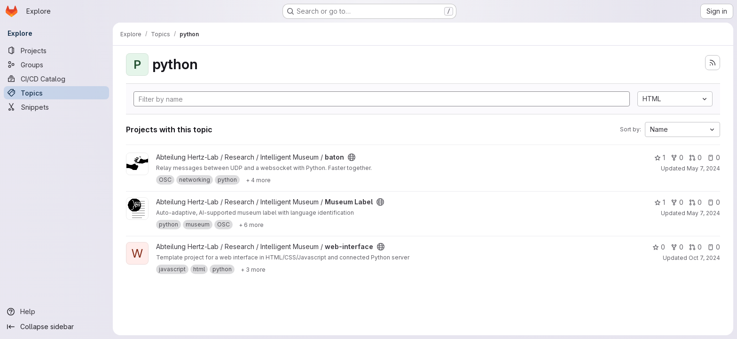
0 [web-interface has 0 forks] (677, 247)
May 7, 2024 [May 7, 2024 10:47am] (703, 168)
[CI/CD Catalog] (56, 78)
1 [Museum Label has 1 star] (659, 202)
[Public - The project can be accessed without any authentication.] (351, 157)
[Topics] (56, 92)
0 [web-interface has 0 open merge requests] (695, 247)
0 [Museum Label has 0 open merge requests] (695, 202)
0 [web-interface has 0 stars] (658, 247)
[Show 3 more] (253, 269)
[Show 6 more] (251, 224)
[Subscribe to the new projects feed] (712, 62)
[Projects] (56, 50)
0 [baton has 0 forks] (677, 157)
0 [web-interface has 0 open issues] (713, 247)
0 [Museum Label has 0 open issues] (713, 202)
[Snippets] (56, 106)
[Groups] (56, 64)
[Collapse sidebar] (56, 326)
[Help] (56, 311)
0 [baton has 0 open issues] (713, 157)
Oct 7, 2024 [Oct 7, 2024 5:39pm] (704, 257)
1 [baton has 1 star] (659, 157)
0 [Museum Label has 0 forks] (677, 202)
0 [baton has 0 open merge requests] (695, 157)
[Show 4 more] (258, 180)
